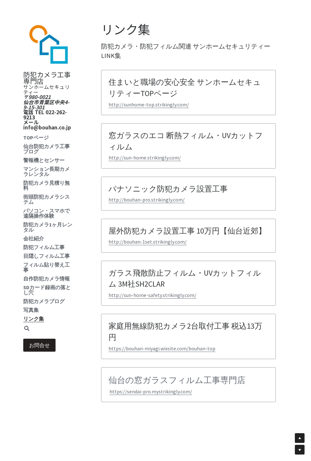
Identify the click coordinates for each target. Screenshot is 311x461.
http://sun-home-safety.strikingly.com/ (152, 295)
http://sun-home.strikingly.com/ (145, 157)
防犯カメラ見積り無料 (46, 185)
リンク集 (33, 318)
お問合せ (39, 345)
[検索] (26, 328)
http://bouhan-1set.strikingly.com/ (148, 241)
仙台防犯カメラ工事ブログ (46, 149)
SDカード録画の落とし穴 (47, 290)
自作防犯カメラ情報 (46, 278)
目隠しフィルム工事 (46, 256)
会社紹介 (33, 238)
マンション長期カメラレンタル (46, 171)
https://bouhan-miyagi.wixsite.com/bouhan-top (162, 348)
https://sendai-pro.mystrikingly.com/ (150, 391)
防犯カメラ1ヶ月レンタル (47, 227)
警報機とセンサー (44, 160)
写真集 (31, 310)
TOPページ (36, 137)
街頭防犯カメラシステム (46, 199)
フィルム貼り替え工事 (46, 267)
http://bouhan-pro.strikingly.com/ (147, 199)
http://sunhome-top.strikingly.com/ (149, 104)
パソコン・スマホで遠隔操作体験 (46, 213)
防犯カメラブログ (44, 301)
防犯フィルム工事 (44, 247)
